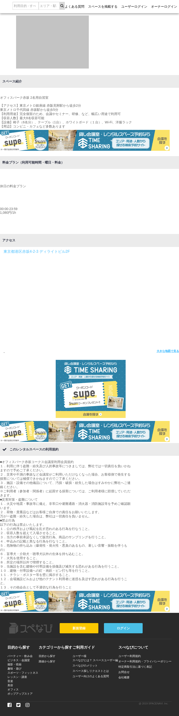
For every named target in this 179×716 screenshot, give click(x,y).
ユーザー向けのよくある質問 (90, 676)
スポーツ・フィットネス (22, 672)
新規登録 (79, 628)
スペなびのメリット (85, 665)
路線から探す (47, 661)
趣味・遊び (14, 668)
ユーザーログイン (134, 6)
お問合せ (124, 672)
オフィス (13, 689)
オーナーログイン (164, 6)
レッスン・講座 (17, 677)
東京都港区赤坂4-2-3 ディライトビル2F (36, 251)
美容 (10, 685)
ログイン (123, 628)
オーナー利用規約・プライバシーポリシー (145, 661)
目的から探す (47, 656)
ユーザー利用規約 (129, 656)
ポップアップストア (20, 693)
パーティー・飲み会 (20, 656)
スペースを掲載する (102, 6)
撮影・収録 (14, 664)
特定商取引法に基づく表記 (135, 666)
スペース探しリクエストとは (90, 671)
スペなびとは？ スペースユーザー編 (95, 660)
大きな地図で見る (168, 351)
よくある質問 (74, 6)
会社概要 (124, 677)
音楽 (10, 681)
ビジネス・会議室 (18, 660)
